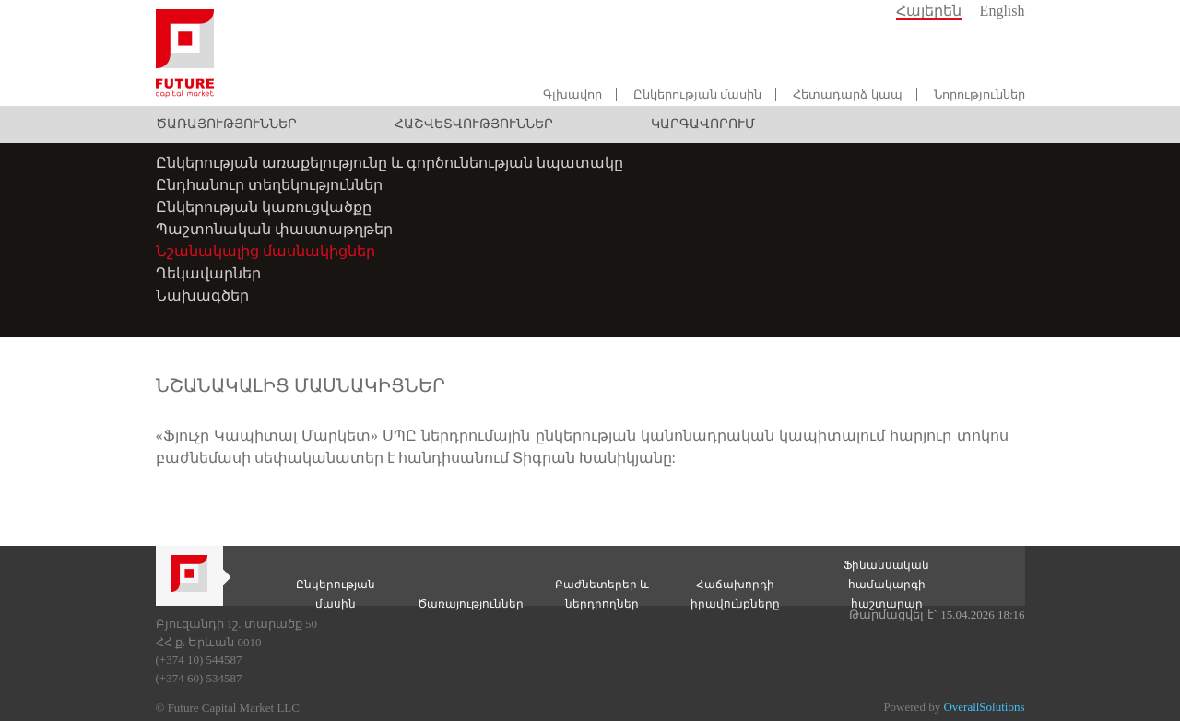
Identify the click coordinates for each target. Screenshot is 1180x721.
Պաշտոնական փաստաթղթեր (274, 229)
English (1002, 10)
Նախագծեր (202, 295)
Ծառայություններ (226, 124)
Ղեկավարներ (208, 273)
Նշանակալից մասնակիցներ (265, 251)
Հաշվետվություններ (474, 124)
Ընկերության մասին (697, 94)
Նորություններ (979, 94)
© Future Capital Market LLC (228, 708)
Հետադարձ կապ (847, 94)
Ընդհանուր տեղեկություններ (269, 185)
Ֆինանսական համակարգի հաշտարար (886, 584)
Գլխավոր (572, 94)
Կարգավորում (703, 124)
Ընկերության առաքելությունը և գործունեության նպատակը (389, 163)
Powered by (953, 707)
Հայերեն (929, 10)
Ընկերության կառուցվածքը (264, 207)
